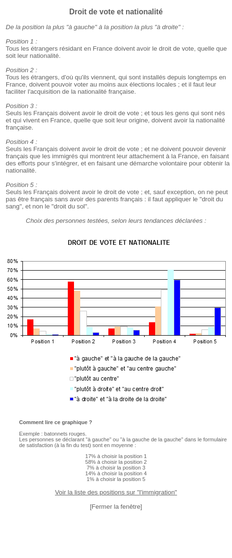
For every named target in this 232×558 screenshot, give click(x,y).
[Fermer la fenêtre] (116, 506)
